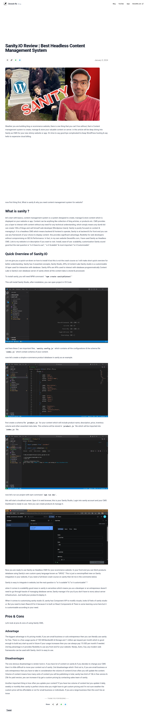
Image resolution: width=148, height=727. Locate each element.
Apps (128, 4)
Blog (114, 4)
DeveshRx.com (137, 4)
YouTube (121, 4)
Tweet (9, 710)
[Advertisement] (74, 22)
